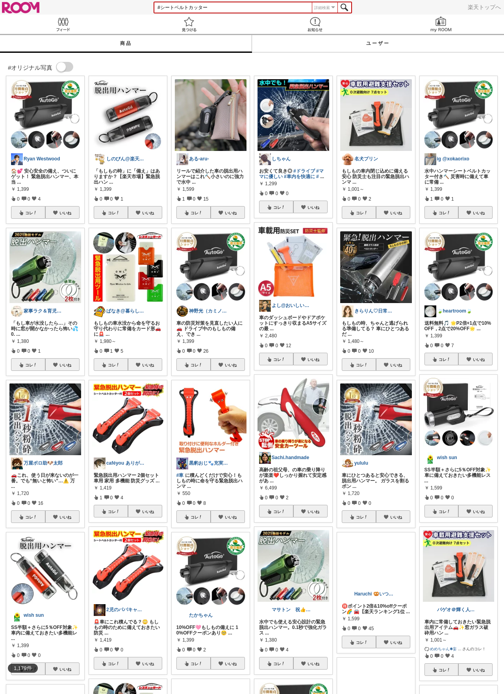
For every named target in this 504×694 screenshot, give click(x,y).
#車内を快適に (299, 176)
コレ (31, 213)
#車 (180, 475)
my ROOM (441, 24)
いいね (65, 213)
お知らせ (315, 24)
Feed (63, 24)
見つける (189, 24)
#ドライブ (304, 171)
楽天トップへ (484, 7)
